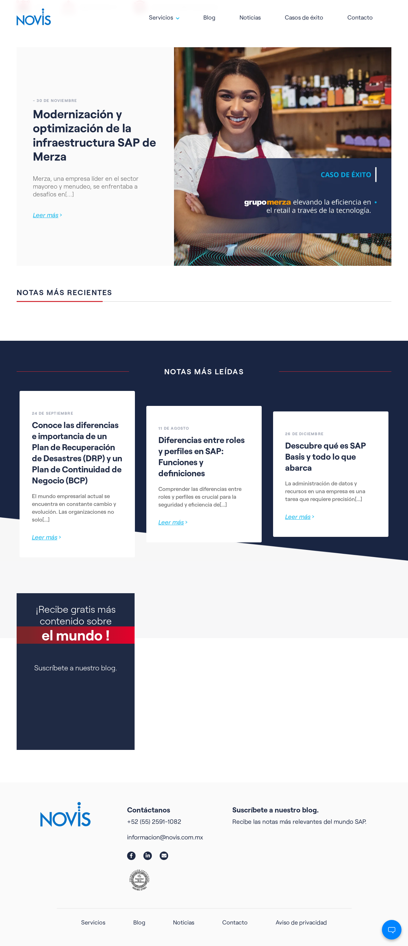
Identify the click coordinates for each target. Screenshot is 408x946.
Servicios (161, 14)
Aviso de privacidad (301, 922)
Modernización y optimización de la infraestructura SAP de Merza (94, 135)
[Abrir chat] (391, 929)
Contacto (360, 14)
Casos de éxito (304, 14)
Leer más (47, 215)
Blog (209, 14)
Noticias (250, 14)
